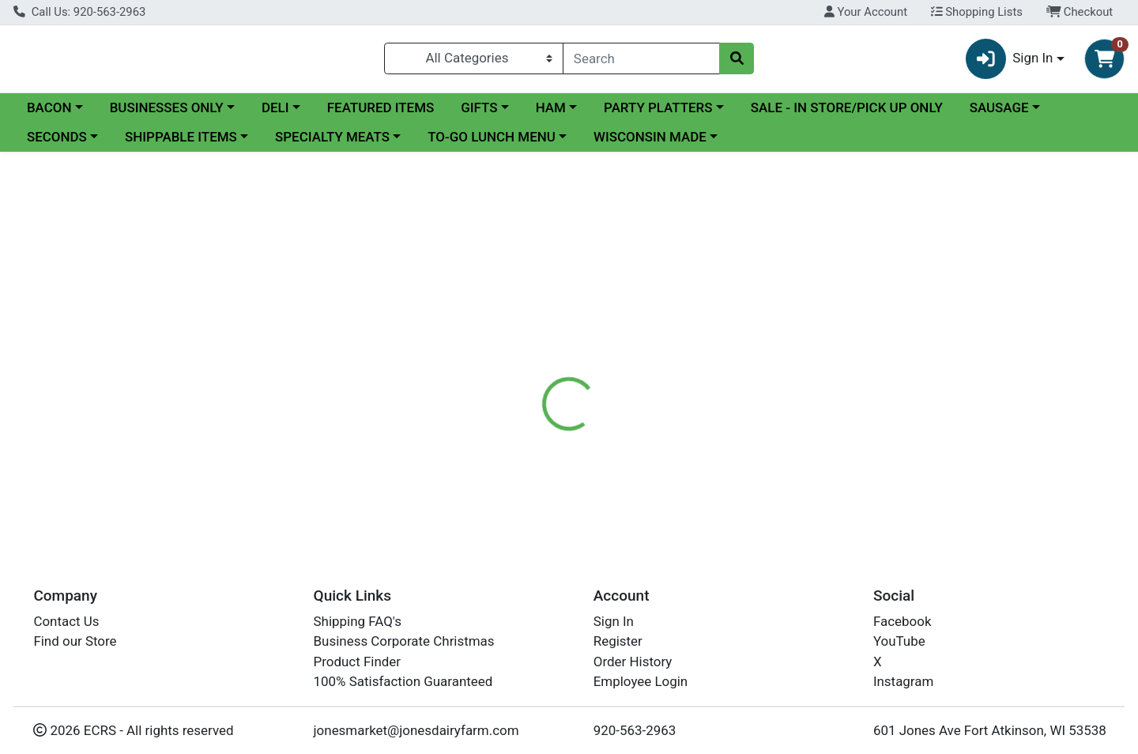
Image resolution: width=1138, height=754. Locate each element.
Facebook (902, 621)
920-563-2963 (634, 730)
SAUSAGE (999, 114)
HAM (551, 114)
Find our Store (74, 641)
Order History (633, 661)
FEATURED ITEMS (381, 114)
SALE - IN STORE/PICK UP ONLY (847, 114)
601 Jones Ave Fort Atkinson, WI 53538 (989, 730)
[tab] (518, 393)
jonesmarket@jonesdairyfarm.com (416, 730)
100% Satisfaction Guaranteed (403, 681)
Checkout (1080, 12)
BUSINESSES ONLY (167, 114)
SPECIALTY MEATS (332, 144)
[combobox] (641, 61)
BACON (49, 114)
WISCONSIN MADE (650, 144)
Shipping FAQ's (357, 621)
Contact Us (66, 621)
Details (518, 393)
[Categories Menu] (473, 61)
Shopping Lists (977, 12)
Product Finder (357, 661)
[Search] (641, 61)
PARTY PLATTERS (658, 114)
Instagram (903, 681)
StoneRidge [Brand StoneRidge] (673, 456)
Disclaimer (593, 393)
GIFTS (479, 114)
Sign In (613, 621)
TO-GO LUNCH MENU (492, 144)
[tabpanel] (806, 471)
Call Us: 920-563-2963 (79, 12)
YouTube (899, 641)
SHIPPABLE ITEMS (181, 144)
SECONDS (57, 144)
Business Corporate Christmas (404, 641)
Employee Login (640, 681)
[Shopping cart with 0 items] (1104, 62)
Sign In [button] (1009, 62)
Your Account (865, 12)
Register (617, 641)
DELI (275, 114)
